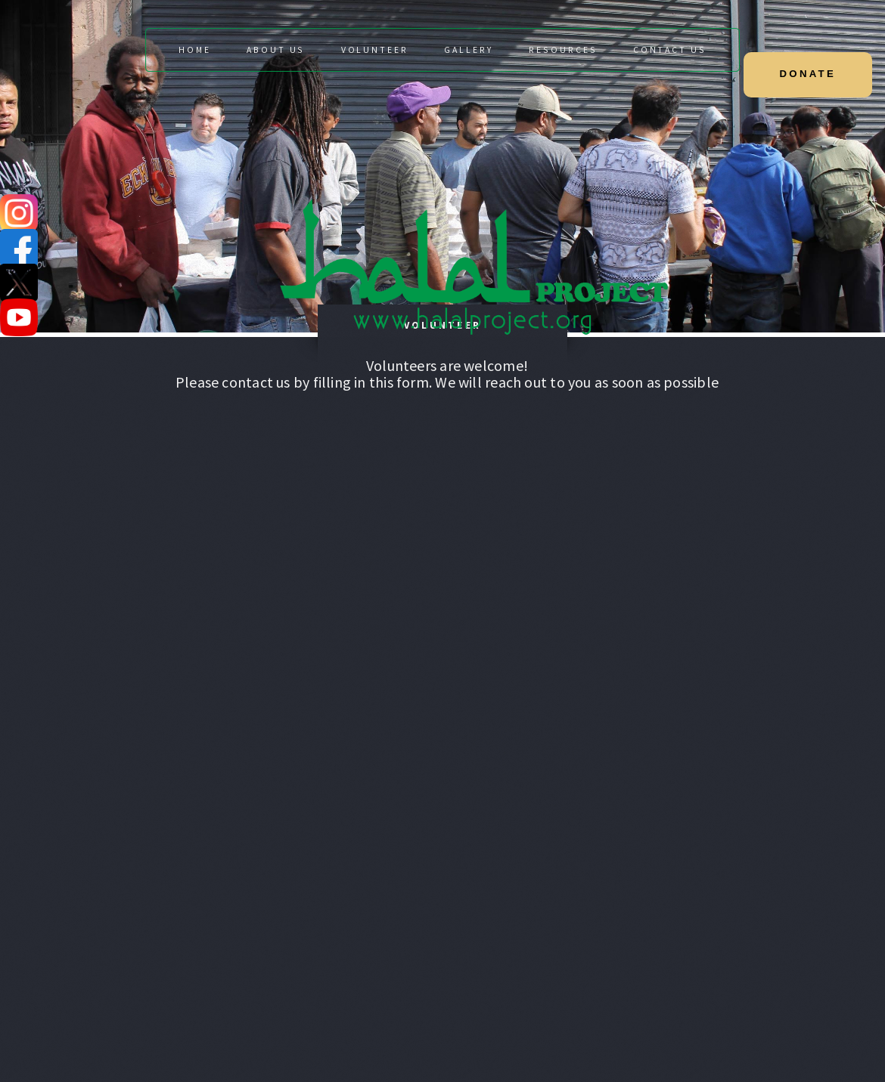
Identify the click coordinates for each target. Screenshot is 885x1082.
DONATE (808, 73)
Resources (563, 49)
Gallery (468, 49)
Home (195, 49)
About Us (276, 49)
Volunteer (374, 49)
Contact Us (669, 49)
